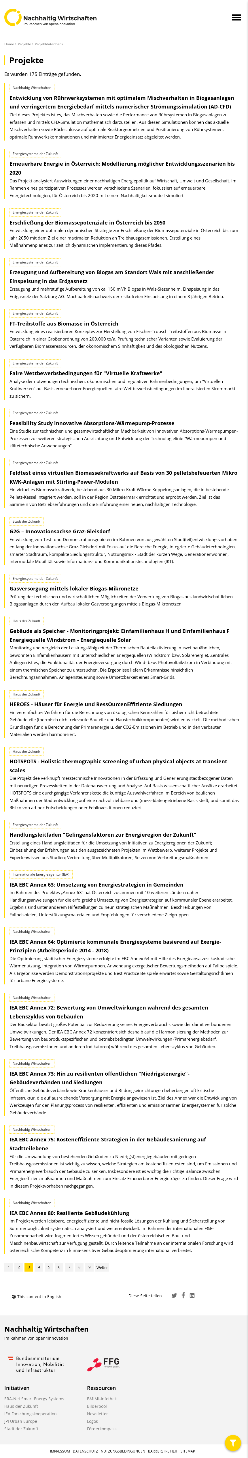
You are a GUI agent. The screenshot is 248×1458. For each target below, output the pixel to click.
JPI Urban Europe (20, 1421)
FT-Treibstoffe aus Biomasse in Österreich (64, 323)
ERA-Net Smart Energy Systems (34, 1398)
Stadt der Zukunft (21, 1428)
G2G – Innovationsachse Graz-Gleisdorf (60, 531)
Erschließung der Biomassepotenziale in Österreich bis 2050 (87, 222)
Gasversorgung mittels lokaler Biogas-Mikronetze (74, 588)
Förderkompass (102, 1428)
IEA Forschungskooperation (30, 1413)
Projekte (24, 44)
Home (9, 44)
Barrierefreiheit (163, 1451)
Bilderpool (97, 1406)
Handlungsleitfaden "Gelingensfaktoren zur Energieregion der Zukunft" (103, 834)
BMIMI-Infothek (102, 1398)
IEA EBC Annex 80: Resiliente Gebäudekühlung (69, 1213)
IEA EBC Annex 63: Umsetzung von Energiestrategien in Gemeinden (96, 884)
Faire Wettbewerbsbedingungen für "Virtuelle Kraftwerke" (86, 373)
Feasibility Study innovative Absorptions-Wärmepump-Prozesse (92, 423)
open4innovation (52, 1338)
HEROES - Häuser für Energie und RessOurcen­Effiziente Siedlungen (96, 704)
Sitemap (188, 1451)
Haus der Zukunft (21, 1406)
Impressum (60, 1451)
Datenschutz (85, 1451)
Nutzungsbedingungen (123, 1451)
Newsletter (97, 1413)
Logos (92, 1421)
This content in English (36, 1296)
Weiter (102, 1267)
